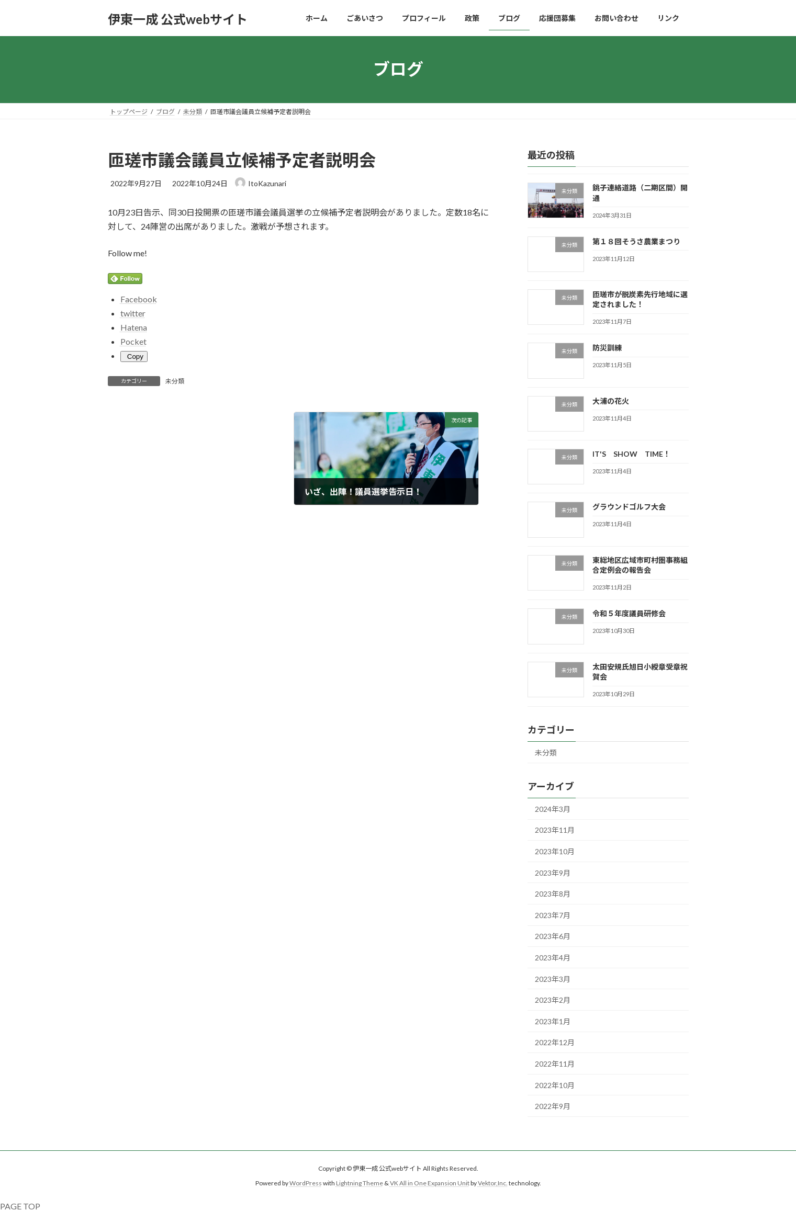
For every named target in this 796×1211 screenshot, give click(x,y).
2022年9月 (552, 1106)
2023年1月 (552, 1020)
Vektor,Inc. (493, 1183)
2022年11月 (555, 1063)
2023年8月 (552, 893)
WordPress (305, 1183)
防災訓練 (606, 347)
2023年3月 (552, 978)
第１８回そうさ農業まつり (636, 240)
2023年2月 (552, 999)
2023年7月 (552, 914)
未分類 (174, 381)
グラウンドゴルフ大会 (628, 506)
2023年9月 (552, 872)
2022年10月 (555, 1084)
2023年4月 (552, 957)
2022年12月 (555, 1042)
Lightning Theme (359, 1183)
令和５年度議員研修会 (628, 613)
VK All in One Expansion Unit (429, 1183)
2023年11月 (555, 829)
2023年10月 (555, 851)
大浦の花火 (610, 400)
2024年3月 (552, 808)
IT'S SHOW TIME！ (631, 453)
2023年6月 (552, 936)
